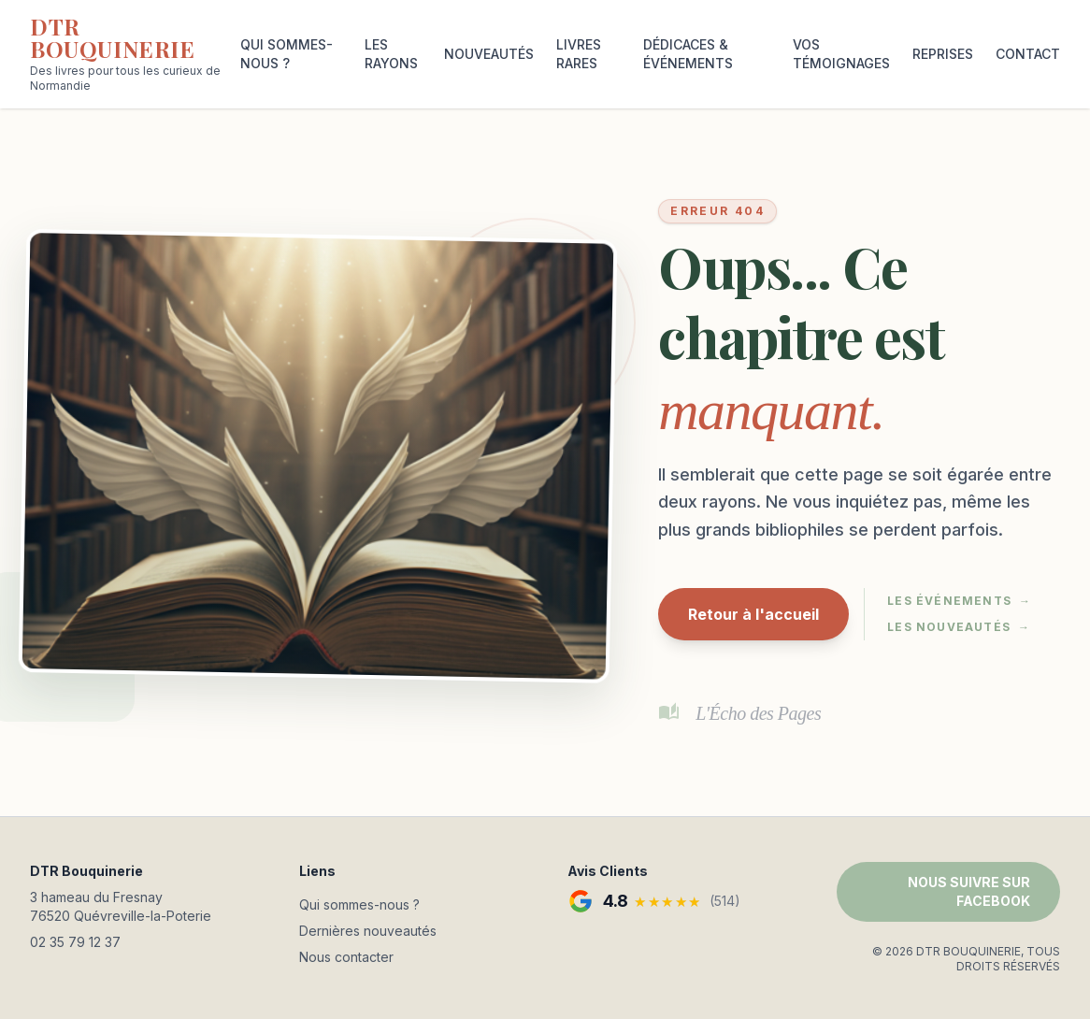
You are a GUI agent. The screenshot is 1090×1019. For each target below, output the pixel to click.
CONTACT (1028, 54)
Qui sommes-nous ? (359, 904)
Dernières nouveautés (368, 931)
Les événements (959, 601)
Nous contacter (346, 957)
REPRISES (942, 54)
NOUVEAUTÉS (489, 54)
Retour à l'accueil (753, 614)
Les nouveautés (958, 627)
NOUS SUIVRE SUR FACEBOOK (969, 891)
